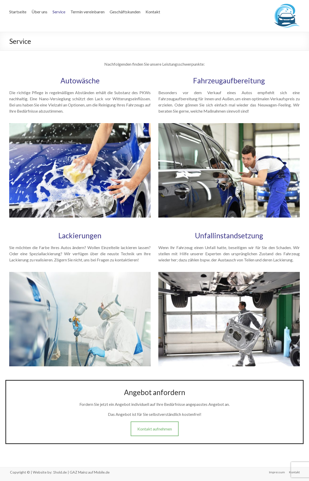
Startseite (17, 11)
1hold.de (60, 472)
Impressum (277, 472)
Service (59, 11)
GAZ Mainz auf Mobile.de (90, 472)
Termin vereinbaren (87, 11)
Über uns (39, 11)
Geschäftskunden (125, 11)
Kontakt (153, 11)
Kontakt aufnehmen (154, 428)
